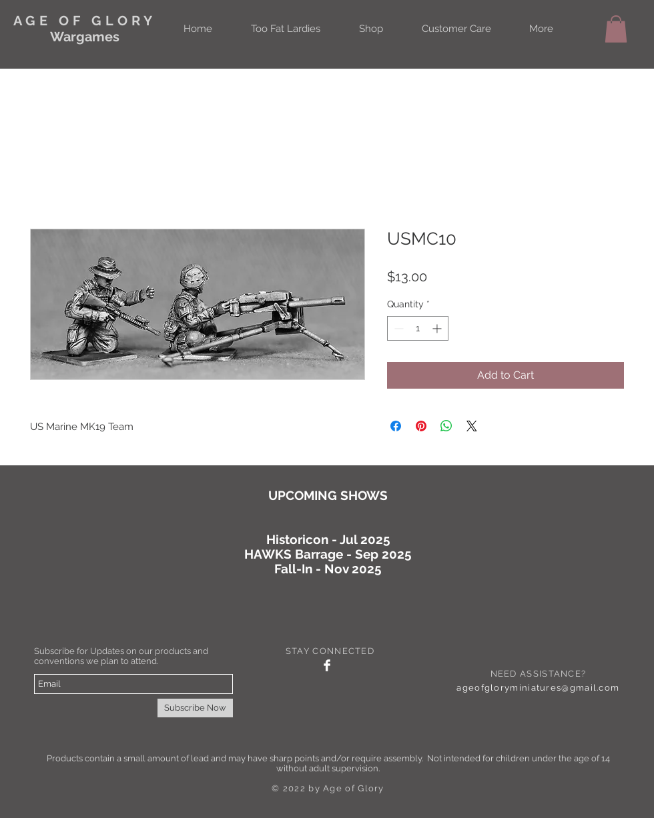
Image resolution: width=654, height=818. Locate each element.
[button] (616, 29)
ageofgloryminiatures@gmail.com (537, 688)
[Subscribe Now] (195, 708)
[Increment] (438, 328)
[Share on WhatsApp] (446, 426)
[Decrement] (397, 328)
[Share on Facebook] (396, 426)
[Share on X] (472, 426)
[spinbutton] (418, 328)
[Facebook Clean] (327, 665)
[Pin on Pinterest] (421, 426)
